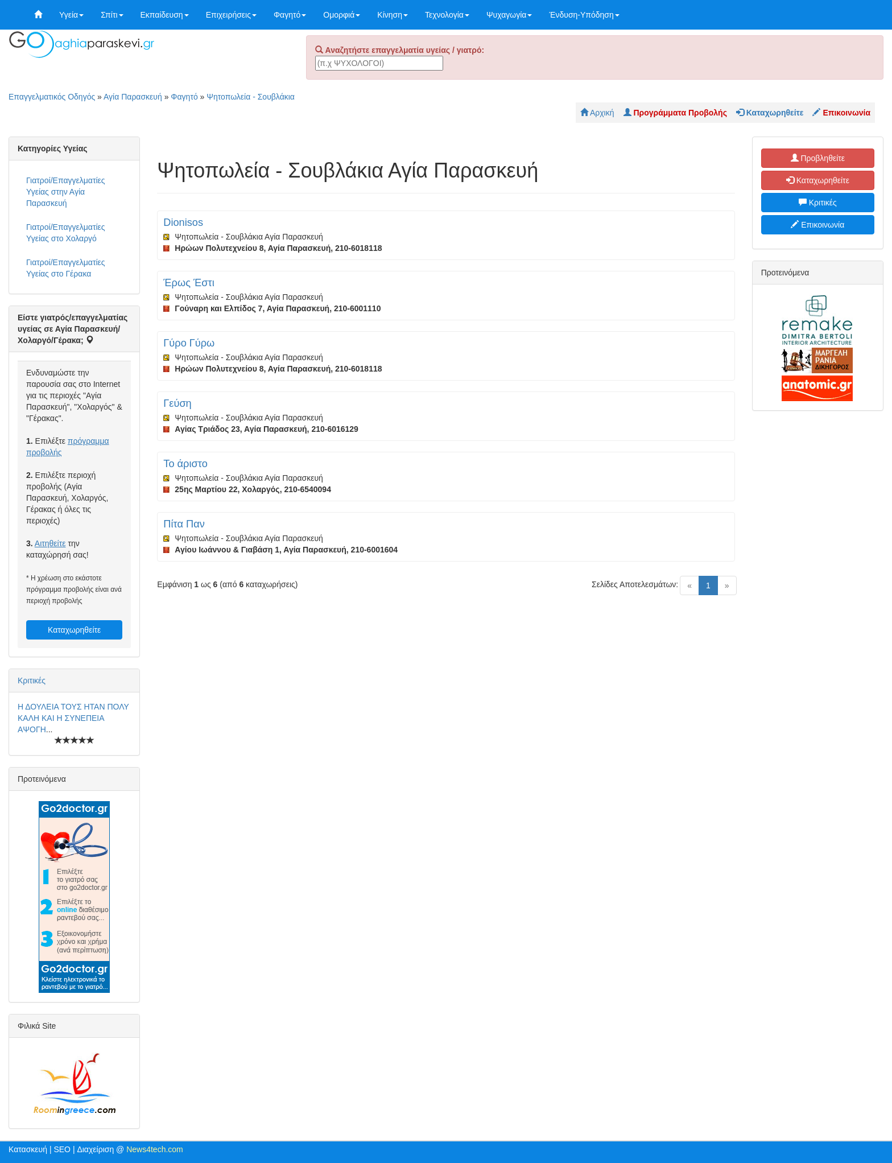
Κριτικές (32, 680)
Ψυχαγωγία (509, 14)
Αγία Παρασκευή (133, 96)
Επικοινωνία (817, 224)
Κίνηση (392, 14)
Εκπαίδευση (165, 14)
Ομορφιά (341, 14)
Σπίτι (112, 14)
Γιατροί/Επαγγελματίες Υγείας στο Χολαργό (65, 232)
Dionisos (183, 222)
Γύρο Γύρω (188, 343)
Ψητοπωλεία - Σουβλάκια (251, 96)
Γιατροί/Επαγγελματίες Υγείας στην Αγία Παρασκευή (65, 192)
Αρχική (597, 112)
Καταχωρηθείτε (74, 629)
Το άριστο (185, 463)
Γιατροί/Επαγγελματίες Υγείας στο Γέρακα (65, 268)
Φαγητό (290, 14)
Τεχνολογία (447, 14)
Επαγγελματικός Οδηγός (52, 96)
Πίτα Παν (183, 524)
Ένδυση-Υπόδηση (584, 14)
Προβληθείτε (818, 158)
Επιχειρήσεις (231, 14)
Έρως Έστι (188, 282)
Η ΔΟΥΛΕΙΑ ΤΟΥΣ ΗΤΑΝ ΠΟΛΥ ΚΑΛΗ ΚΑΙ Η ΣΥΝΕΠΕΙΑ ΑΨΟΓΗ (73, 718)
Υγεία (71, 14)
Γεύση (177, 403)
